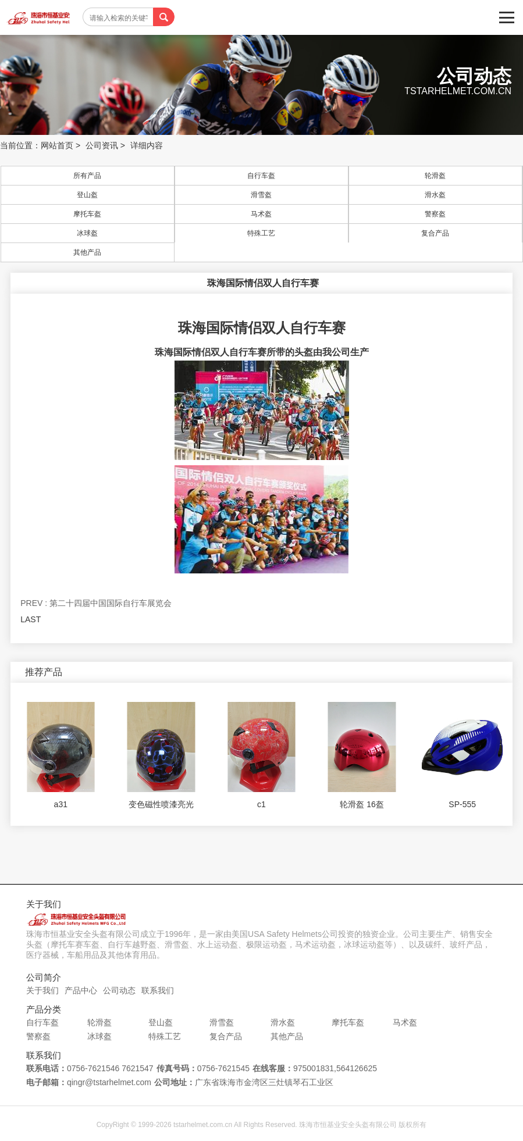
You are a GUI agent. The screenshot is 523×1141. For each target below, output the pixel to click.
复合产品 (435, 233)
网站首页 (57, 145)
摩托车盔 (87, 214)
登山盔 (87, 195)
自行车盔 (261, 176)
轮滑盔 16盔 (361, 804)
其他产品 (87, 252)
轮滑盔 (435, 176)
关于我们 (42, 990)
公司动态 (119, 990)
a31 (60, 804)
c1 (261, 804)
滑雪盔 (261, 195)
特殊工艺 (261, 233)
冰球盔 (87, 233)
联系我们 (157, 990)
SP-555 (462, 804)
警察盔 (435, 214)
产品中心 (81, 990)
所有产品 (87, 176)
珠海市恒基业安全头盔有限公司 (38, 17)
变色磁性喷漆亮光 (161, 804)
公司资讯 (102, 145)
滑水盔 (435, 195)
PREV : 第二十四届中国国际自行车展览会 (96, 603)
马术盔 (261, 214)
